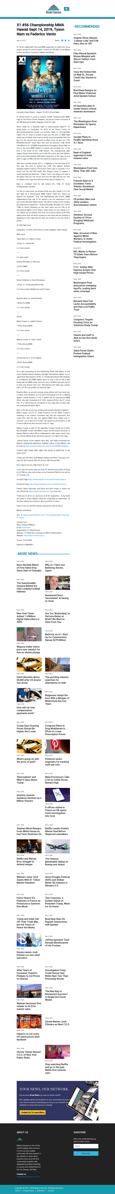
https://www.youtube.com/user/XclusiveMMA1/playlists (46, 446)
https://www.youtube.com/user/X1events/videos (47, 479)
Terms (17, 1191)
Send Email (26, 528)
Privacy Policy (28, 1191)
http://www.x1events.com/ (34, 535)
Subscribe (86, 1153)
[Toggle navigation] (66, 9)
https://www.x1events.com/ (39, 491)
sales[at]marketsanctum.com (28, 1177)
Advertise (41, 1191)
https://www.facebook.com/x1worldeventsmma (47, 484)
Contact (51, 1191)
